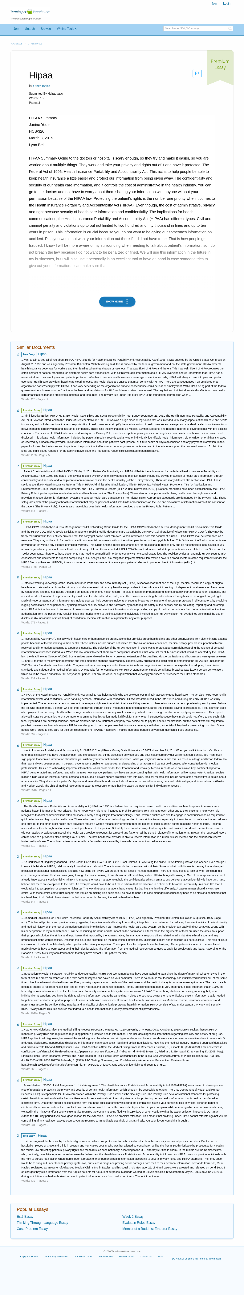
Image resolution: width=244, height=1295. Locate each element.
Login (226, 3)
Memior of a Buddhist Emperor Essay (149, 1229)
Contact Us (146, 1256)
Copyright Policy (29, 1256)
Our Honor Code (83, 1256)
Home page (16, 43)
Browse (46, 28)
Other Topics (35, 43)
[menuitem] (214, 3)
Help (160, 1256)
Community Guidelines (56, 1256)
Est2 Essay (25, 1216)
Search (30, 28)
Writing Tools (65, 28)
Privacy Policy (105, 1256)
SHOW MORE (117, 301)
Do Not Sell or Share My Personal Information (196, 1258)
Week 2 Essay (133, 1216)
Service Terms (126, 1256)
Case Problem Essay (32, 1229)
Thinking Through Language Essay (42, 1223)
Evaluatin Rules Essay (138, 1223)
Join (214, 3)
